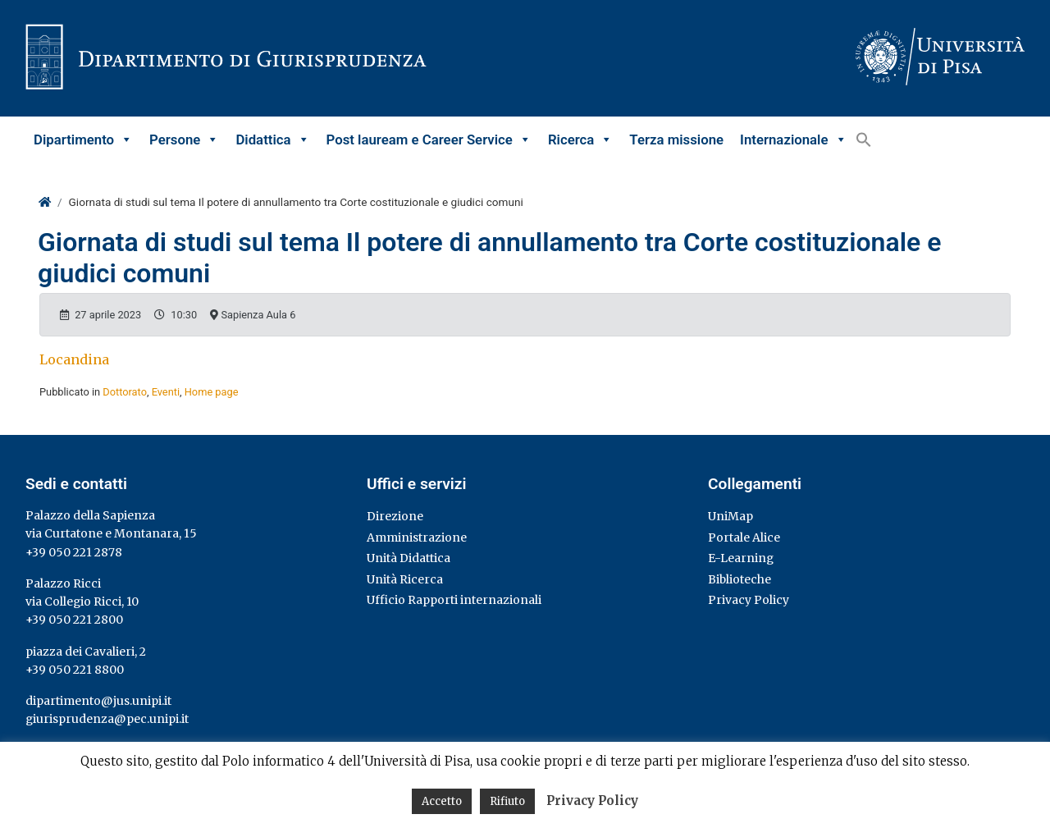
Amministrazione (417, 537)
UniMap (730, 516)
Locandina (74, 359)
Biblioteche (739, 579)
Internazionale (793, 139)
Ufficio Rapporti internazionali (454, 599)
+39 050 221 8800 (74, 669)
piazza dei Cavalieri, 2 (85, 651)
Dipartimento (83, 139)
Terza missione (676, 139)
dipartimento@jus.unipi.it (98, 700)
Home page (212, 392)
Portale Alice (744, 537)
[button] (864, 139)
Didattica (272, 139)
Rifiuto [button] (507, 801)
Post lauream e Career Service (429, 139)
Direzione (395, 516)
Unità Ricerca (405, 579)
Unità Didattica (408, 558)
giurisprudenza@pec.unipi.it (107, 718)
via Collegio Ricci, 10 (82, 601)
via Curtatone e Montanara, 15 (111, 533)
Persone (184, 139)
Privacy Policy (748, 599)
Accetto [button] (442, 801)
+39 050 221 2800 (74, 619)
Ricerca (580, 139)
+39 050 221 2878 (73, 552)
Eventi (166, 392)
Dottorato (125, 392)
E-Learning (741, 558)
